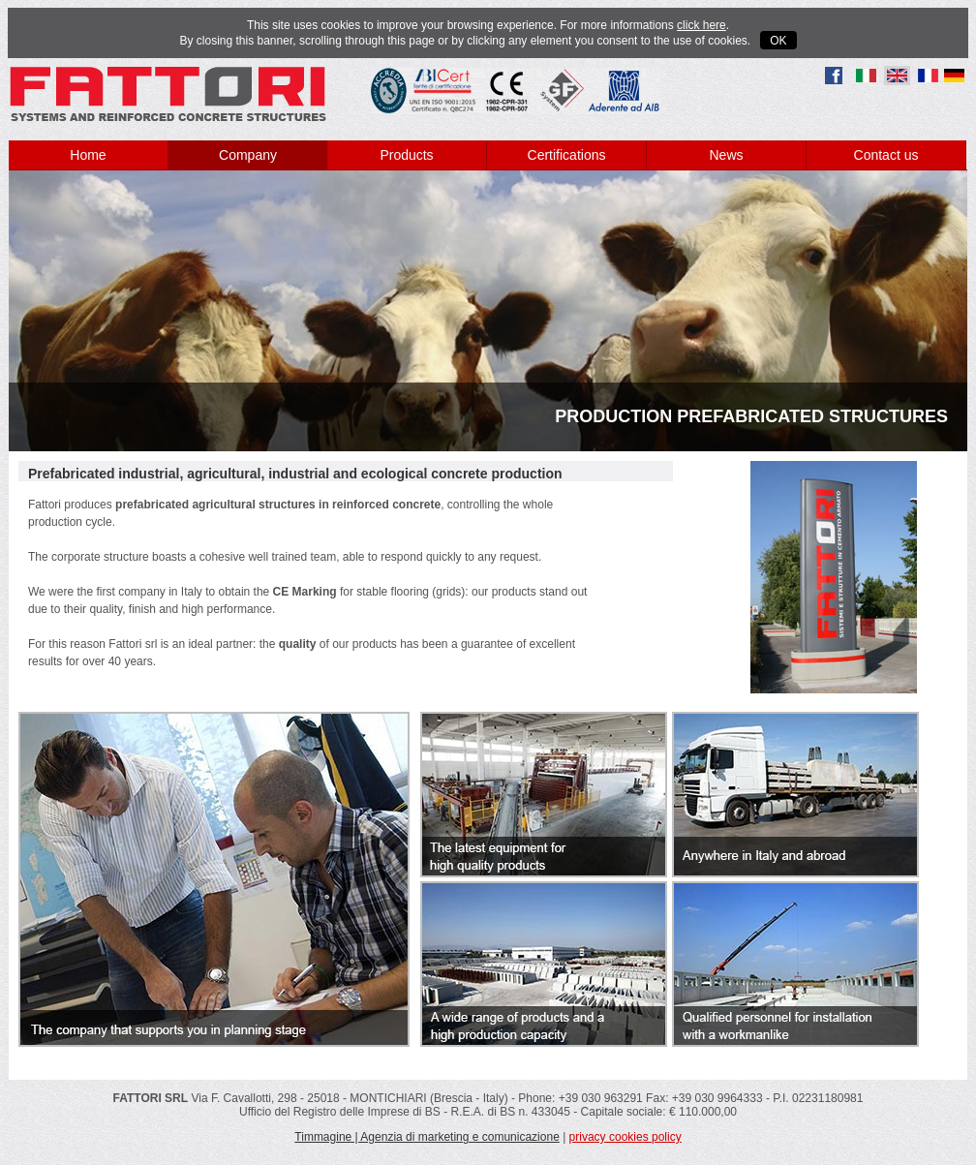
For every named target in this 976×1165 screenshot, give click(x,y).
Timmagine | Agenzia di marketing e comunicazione (426, 1137)
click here (701, 25)
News (726, 155)
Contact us (886, 155)
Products (406, 155)
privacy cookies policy (625, 1137)
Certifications (567, 155)
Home (88, 155)
